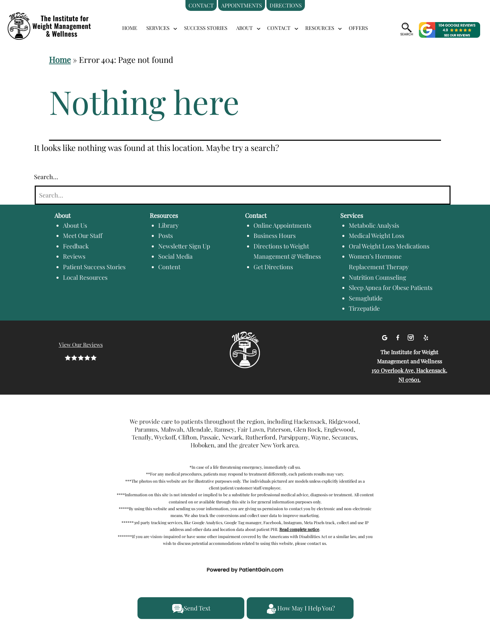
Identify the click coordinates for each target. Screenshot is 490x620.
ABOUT (244, 27)
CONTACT (278, 27)
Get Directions (273, 267)
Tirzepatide (364, 308)
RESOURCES (319, 27)
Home (129, 27)
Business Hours (275, 235)
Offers (358, 27)
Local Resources (85, 277)
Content (169, 267)
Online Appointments (282, 225)
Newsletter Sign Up (184, 246)
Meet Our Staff (82, 235)
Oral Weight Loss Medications (389, 246)
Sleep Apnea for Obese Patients (390, 287)
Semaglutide (365, 298)
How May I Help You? (300, 608)
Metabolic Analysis (374, 225)
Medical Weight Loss (376, 235)
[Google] (385, 336)
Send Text (191, 608)
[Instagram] (411, 336)
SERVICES (157, 27)
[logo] (57, 18)
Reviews (74, 256)
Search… (46, 177)
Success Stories (205, 27)
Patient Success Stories (94, 267)
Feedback (76, 246)
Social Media (175, 256)
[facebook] (398, 336)
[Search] (243, 195)
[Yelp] (425, 336)
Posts (165, 235)
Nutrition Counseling (377, 277)
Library (168, 225)
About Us (75, 225)
